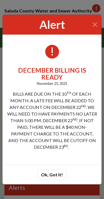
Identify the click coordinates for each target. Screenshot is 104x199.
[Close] (95, 24)
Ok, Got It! (52, 174)
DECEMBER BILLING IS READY (52, 73)
